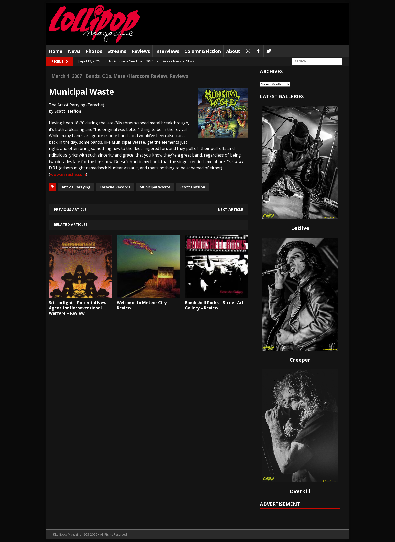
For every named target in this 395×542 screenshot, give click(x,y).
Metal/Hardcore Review (140, 76)
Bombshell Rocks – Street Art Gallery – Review (214, 305)
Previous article (70, 209)
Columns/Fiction (202, 51)
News (74, 51)
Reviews (140, 51)
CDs (106, 76)
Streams (116, 51)
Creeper (300, 359)
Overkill (300, 491)
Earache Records (115, 186)
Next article (230, 209)
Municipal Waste (155, 186)
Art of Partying (76, 186)
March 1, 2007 (66, 76)
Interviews (167, 51)
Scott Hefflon (192, 186)
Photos (94, 51)
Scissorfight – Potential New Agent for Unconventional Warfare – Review (78, 308)
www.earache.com (68, 174)
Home (55, 51)
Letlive (300, 228)
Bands (93, 76)
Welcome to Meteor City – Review (143, 305)
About (233, 51)
